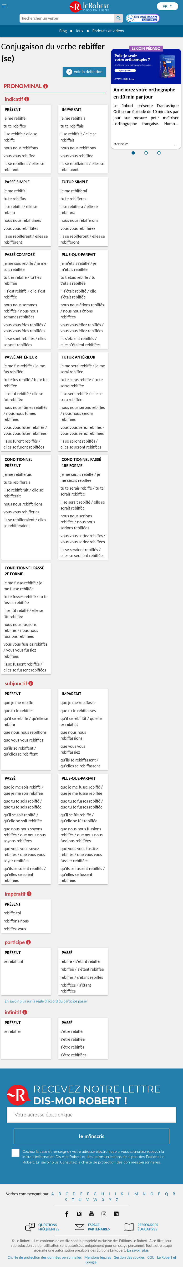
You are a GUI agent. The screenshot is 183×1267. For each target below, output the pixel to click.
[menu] (5, 6)
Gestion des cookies (129, 1257)
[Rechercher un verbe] (118, 18)
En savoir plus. (138, 1250)
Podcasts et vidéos (108, 30)
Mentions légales (97, 1257)
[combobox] (67, 18)
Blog (62, 30)
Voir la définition (88, 71)
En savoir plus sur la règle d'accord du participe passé (46, 1001)
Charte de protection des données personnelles (44, 1257)
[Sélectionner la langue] (167, 6)
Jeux (79, 30)
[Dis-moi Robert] (143, 18)
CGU (150, 1257)
